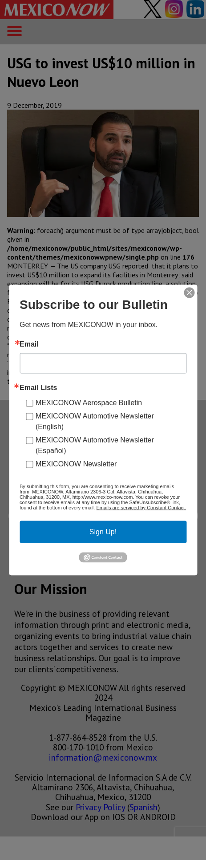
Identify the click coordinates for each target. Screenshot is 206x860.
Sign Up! (103, 532)
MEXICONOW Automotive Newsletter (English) (95, 421)
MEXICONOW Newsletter (76, 464)
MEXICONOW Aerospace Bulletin (89, 402)
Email (29, 344)
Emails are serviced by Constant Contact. (141, 507)
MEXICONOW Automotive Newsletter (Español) (95, 445)
